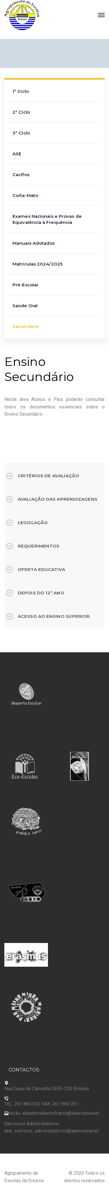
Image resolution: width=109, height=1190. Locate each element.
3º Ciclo (21, 133)
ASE (16, 153)
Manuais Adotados (33, 243)
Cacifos (20, 174)
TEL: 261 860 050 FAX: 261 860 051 (41, 1104)
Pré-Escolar (25, 285)
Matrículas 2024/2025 (37, 264)
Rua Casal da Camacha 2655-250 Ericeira (46, 1088)
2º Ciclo (21, 112)
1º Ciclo (20, 91)
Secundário (25, 326)
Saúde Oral (24, 305)
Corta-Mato (25, 195)
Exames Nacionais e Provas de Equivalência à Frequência (47, 219)
